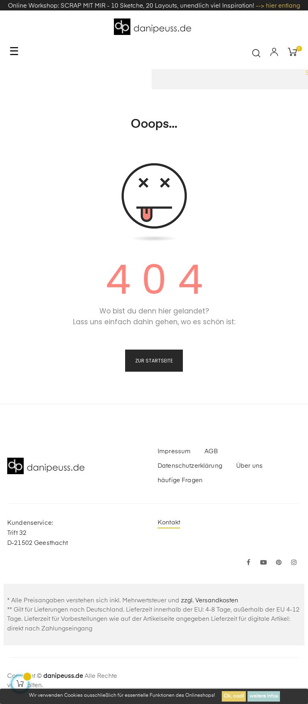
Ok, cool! (234, 696)
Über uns (249, 466)
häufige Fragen (180, 480)
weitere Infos (263, 696)
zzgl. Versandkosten (209, 601)
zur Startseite (154, 360)
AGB (211, 451)
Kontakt (169, 523)
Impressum (174, 451)
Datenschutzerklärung (190, 466)
